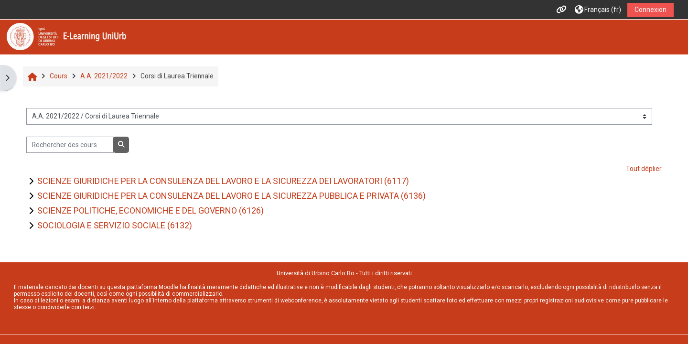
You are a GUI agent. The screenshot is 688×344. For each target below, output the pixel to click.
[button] (598, 9)
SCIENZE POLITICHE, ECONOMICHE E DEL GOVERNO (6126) (150, 210)
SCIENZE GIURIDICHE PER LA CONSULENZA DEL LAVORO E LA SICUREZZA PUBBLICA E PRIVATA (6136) (231, 196)
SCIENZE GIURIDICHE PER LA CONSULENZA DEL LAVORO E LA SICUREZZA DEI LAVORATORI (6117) (223, 181)
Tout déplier (644, 168)
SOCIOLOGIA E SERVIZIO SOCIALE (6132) (114, 225)
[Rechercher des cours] (70, 145)
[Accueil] (66, 36)
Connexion (650, 9)
